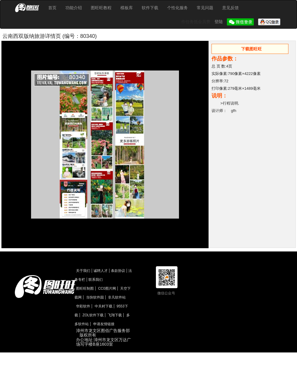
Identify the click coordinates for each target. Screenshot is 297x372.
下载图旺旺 (251, 48)
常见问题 (205, 7)
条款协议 (118, 271)
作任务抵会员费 (196, 21)
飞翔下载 (115, 315)
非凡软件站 (117, 297)
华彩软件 (83, 306)
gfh (233, 110)
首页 (52, 7)
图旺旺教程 (101, 7)
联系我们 (95, 280)
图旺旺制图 (85, 288)
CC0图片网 (107, 288)
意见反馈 (230, 7)
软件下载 (150, 7)
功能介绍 (73, 7)
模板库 (126, 7)
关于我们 (83, 271)
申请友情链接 (103, 324)
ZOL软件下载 (93, 315)
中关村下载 (103, 306)
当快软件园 (95, 297)
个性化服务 (177, 7)
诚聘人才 (100, 271)
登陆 (219, 21)
